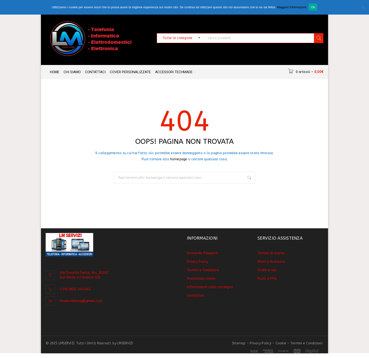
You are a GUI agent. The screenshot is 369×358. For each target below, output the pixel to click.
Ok (313, 7)
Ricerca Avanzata (271, 262)
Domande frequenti (202, 253)
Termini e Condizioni (203, 270)
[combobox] (180, 38)
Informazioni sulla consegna (210, 287)
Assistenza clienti (201, 279)
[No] (363, 7)
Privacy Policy (198, 262)
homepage (178, 159)
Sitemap (239, 343)
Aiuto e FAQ (267, 279)
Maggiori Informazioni (291, 7)
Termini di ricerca (271, 253)
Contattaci (196, 296)
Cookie (281, 343)
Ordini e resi (266, 270)
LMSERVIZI (125, 343)
